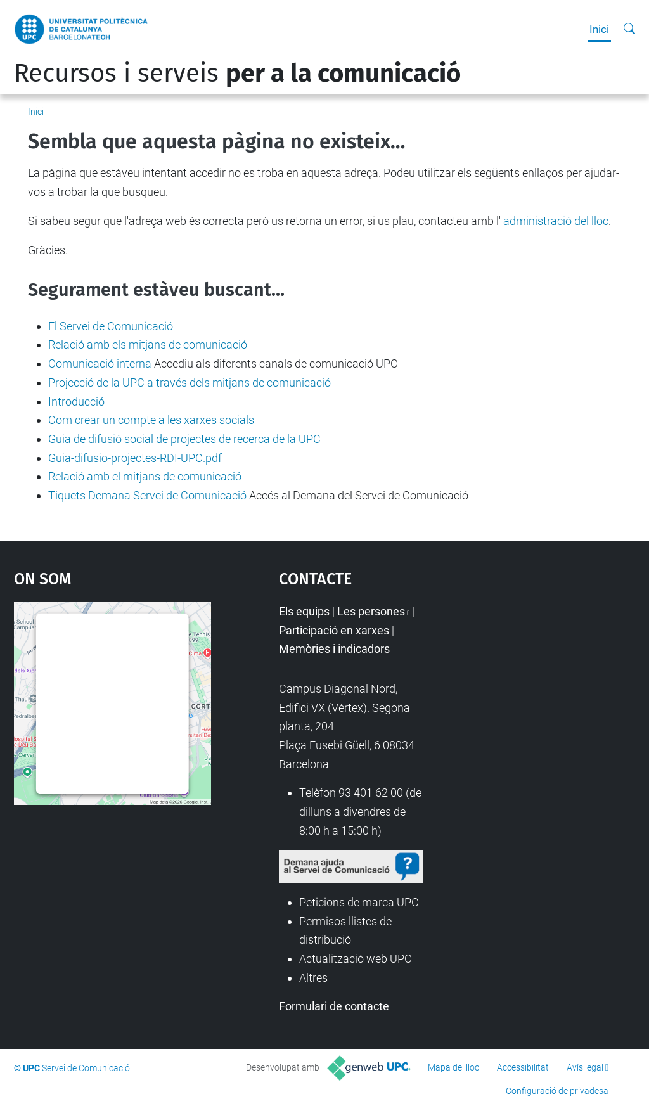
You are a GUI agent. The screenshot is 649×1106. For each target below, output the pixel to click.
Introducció (76, 401)
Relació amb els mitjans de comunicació (147, 344)
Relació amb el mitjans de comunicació (144, 476)
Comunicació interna (99, 363)
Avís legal (585, 1067)
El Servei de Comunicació (110, 326)
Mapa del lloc (453, 1067)
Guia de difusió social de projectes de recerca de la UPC (184, 439)
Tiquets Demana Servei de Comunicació (147, 495)
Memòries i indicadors (334, 648)
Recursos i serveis (237, 73)
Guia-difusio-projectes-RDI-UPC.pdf (135, 458)
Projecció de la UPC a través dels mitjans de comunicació (189, 382)
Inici (599, 29)
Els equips (304, 611)
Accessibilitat (523, 1067)
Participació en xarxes (334, 630)
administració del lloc (555, 221)
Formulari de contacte (334, 1006)
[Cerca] (629, 29)
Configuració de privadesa (557, 1091)
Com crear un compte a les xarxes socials (151, 420)
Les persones (371, 611)
